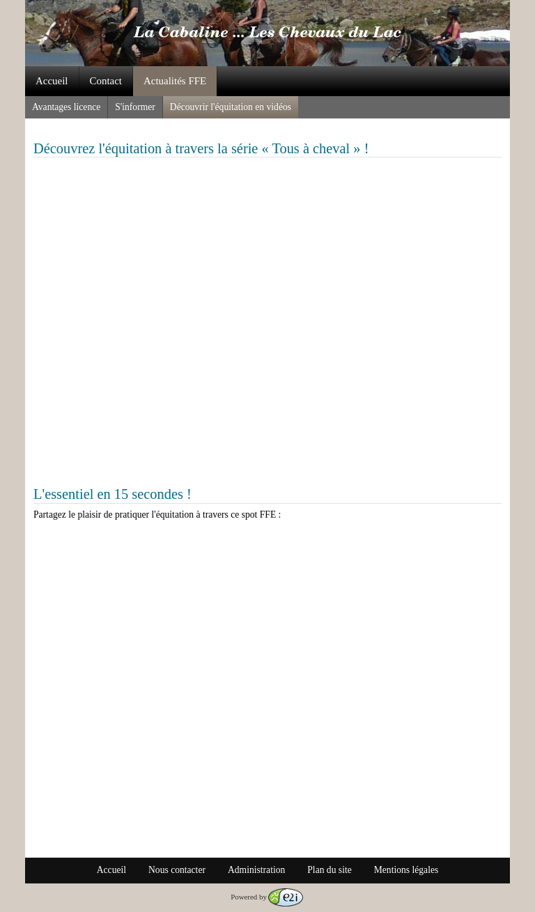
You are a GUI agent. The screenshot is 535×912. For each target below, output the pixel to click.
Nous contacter (177, 870)
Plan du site (329, 870)
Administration (256, 870)
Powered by (267, 896)
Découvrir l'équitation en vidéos (230, 107)
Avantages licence (66, 107)
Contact (106, 80)
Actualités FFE (175, 80)
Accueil (52, 80)
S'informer (135, 107)
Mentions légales (406, 870)
